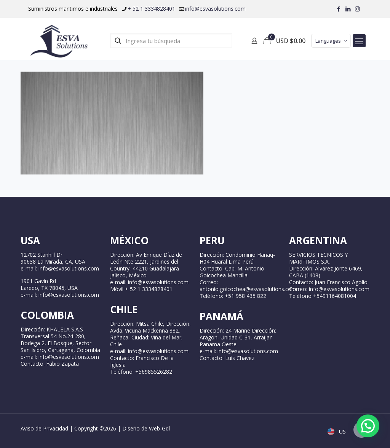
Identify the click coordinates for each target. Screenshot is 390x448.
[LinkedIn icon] (348, 9)
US (337, 431)
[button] (367, 425)
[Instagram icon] (357, 9)
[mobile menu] (359, 40)
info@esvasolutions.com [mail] (215, 8)
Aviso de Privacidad (44, 428)
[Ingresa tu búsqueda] (171, 41)
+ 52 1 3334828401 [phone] (151, 8)
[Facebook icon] (338, 9)
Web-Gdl (159, 428)
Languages (331, 40)
